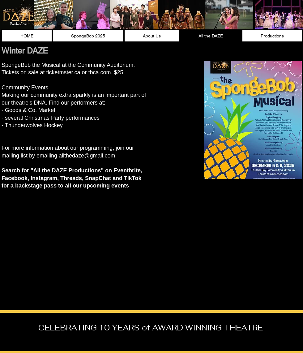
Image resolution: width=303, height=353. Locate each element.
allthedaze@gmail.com (87, 156)
